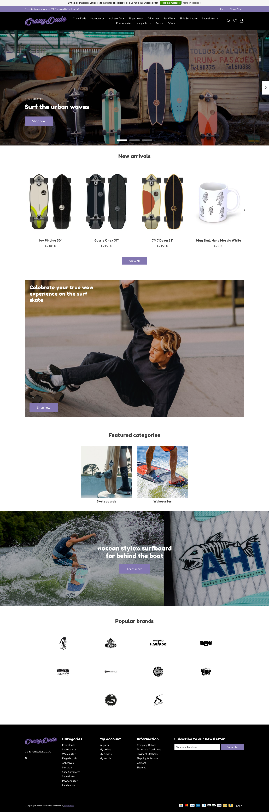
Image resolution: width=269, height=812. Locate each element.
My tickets (106, 753)
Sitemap (141, 767)
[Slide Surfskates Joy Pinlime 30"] (50, 201)
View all (134, 261)
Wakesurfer (162, 501)
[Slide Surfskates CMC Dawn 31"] (162, 201)
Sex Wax (67, 767)
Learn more (134, 569)
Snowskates (69, 776)
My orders (105, 749)
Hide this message (171, 3)
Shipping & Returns (148, 758)
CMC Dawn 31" (162, 240)
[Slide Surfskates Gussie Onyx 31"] (106, 201)
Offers (171, 23)
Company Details (146, 745)
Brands (159, 23)
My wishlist (106, 758)
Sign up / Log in (236, 9)
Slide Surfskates (189, 18)
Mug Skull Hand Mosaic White (218, 240)
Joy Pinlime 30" (50, 240)
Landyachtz (68, 785)
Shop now (38, 121)
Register (104, 745)
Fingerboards (136, 18)
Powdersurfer (124, 23)
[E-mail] (197, 747)
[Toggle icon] (228, 21)
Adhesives (153, 18)
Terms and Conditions (149, 749)
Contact (141, 762)
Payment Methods (147, 753)
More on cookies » (192, 3)
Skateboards (97, 18)
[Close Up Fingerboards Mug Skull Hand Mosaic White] (218, 201)
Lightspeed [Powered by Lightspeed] (69, 805)
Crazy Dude (79, 18)
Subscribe (232, 747)
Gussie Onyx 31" (106, 240)
